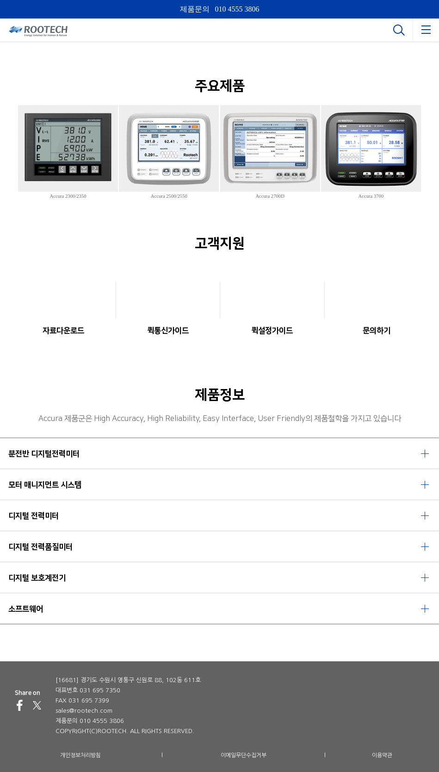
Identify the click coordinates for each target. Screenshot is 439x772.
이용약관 (382, 755)
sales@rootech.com (84, 711)
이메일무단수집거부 (243, 755)
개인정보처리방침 (80, 755)
